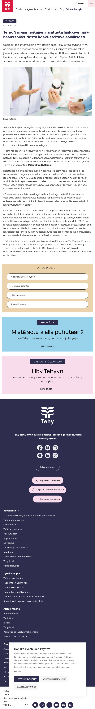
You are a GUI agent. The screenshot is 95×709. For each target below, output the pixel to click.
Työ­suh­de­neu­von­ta (13, 520)
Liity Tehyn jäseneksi (50, 480)
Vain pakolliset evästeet (54, 679)
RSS (5, 702)
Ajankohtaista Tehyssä (23, 277)
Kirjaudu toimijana (50, 499)
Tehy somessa (47, 467)
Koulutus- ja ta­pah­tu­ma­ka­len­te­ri (20, 632)
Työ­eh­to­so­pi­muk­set (14, 578)
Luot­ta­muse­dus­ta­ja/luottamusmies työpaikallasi (29, 516)
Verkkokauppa (11, 566)
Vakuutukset (10, 534)
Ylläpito (7, 705)
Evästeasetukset (26, 687)
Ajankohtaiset (10, 614)
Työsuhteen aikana (13, 587)
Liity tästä (46, 389)
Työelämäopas (12, 573)
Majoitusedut (10, 538)
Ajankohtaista (34, 9)
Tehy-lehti (8, 561)
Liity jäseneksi (18, 295)
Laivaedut (8, 543)
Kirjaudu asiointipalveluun (50, 490)
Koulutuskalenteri (20, 286)
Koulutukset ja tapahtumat (17, 557)
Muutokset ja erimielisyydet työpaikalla (24, 597)
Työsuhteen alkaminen (15, 583)
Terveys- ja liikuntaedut (15, 548)
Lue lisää (46, 346)
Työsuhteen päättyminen (16, 592)
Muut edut (8, 552)
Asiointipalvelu (19, 304)
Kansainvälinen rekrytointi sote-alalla (23, 601)
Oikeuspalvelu (10, 525)
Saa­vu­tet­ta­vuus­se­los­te (15, 698)
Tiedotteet (50, 9)
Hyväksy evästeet (27, 679)
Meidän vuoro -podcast (15, 637)
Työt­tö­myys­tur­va (12, 529)
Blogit (6, 623)
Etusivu (19, 9)
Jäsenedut (10, 511)
